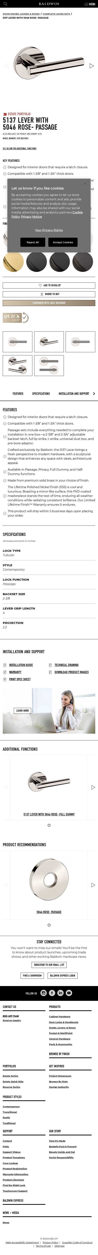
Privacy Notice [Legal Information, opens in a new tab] (31, 216)
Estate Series (10, 1076)
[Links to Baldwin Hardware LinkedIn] (60, 993)
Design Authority (59, 1087)
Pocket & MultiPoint (60, 1033)
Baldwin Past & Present (62, 1146)
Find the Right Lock (14, 1185)
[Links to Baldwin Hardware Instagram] (43, 993)
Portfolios (9, 1066)
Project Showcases (60, 1076)
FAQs (6, 1146)
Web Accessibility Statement (22, 1242)
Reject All (33, 242)
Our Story (55, 1131)
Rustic (6, 1117)
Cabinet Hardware (59, 1016)
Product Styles (12, 1097)
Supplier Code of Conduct (77, 1242)
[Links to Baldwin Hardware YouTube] (69, 993)
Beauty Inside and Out (62, 1152)
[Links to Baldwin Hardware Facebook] (52, 993)
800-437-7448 (11, 1016)
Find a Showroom (32, 975)
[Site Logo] (49, 4)
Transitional (10, 1112)
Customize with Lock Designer (49, 303)
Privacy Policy (50, 1242)
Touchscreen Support (15, 1191)
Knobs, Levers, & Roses (62, 1027)
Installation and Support (74, 394)
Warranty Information (16, 1174)
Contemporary (11, 1106)
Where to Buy (49, 294)
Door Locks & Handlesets (63, 1022)
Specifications (41, 394)
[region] (49, 215)
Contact (7, 1141)
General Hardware (59, 1039)
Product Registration (15, 1168)
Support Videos (12, 1152)
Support (8, 1131)
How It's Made (57, 1141)
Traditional (9, 1123)
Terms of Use (43, 1246)
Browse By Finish (59, 1054)
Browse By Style (58, 1081)
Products (54, 1007)
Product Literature (13, 1179)
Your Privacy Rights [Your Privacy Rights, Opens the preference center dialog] (49, 230)
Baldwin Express (13, 1201)
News (6, 1222)
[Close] (85, 183)
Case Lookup (10, 1163)
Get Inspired (56, 1066)
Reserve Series (11, 1087)
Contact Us (9, 1007)
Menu (89, 4)
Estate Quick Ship (13, 1081)
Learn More (22, 710)
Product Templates (14, 1157)
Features (18, 394)
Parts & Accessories (60, 1044)
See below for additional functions (19, 148)
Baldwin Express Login (62, 975)
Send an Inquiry (12, 1020)
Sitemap (59, 1246)
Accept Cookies (63, 242)
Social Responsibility (61, 1157)
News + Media (11, 1213)
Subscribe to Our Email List (49, 964)
